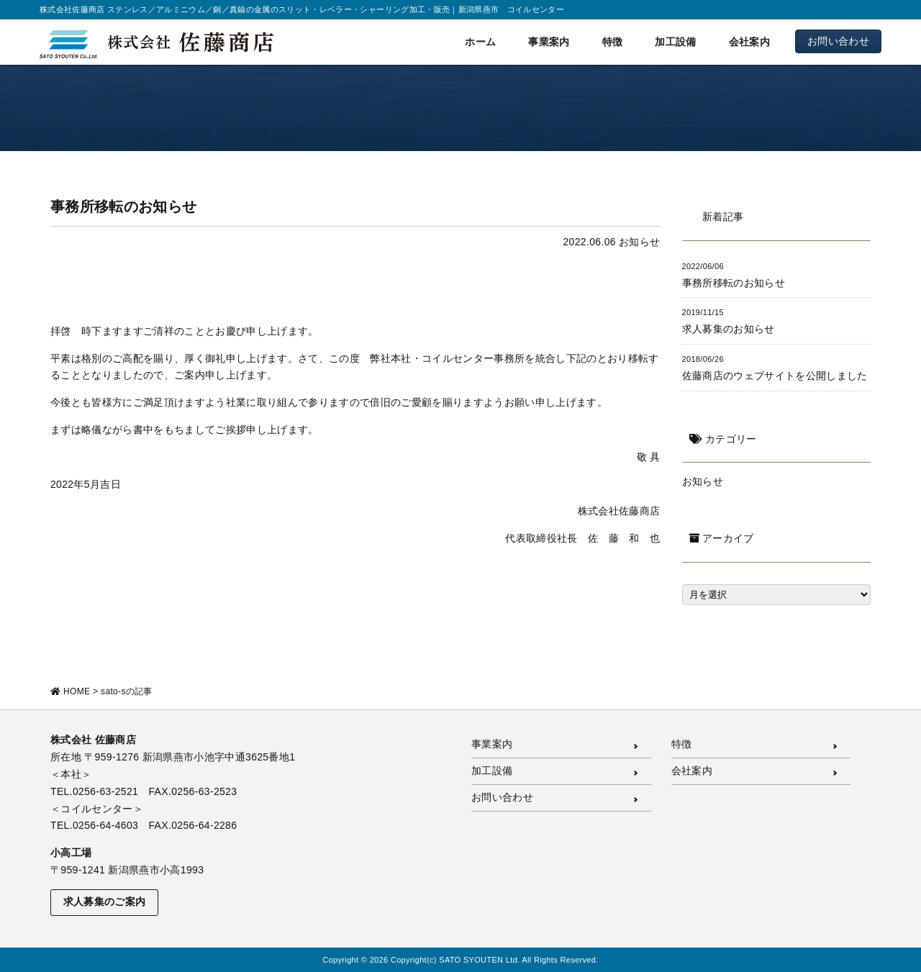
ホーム (480, 41)
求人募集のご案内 (104, 901)
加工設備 (675, 41)
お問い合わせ (838, 41)
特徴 (612, 41)
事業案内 (548, 41)
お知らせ (639, 241)
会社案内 (749, 41)
